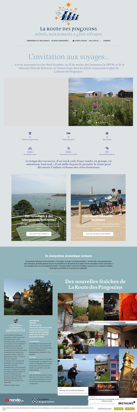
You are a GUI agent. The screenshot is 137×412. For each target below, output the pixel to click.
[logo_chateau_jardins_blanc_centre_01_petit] (15, 319)
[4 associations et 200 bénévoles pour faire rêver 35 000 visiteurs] (91, 355)
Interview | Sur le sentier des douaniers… (72, 390)
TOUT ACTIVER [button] (118, 408)
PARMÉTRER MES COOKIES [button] (104, 408)
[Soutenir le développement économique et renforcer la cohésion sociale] (106, 347)
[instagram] (95, 399)
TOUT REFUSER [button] (129, 408)
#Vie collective (92, 396)
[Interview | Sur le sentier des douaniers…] (76, 361)
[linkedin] (98, 399)
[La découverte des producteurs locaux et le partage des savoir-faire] (91, 324)
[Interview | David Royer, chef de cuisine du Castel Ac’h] (76, 332)
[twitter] (91, 399)
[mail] (101, 399)
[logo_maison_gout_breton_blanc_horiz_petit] (43, 399)
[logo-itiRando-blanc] (14, 399)
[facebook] (88, 399)
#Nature (60, 387)
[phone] (105, 399)
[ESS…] (106, 323)
